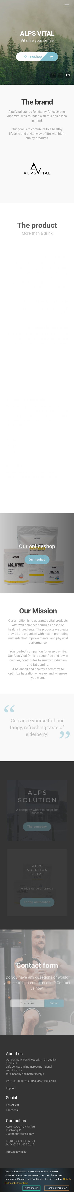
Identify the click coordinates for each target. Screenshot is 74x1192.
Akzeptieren (31, 1187)
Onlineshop (37, 561)
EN (68, 75)
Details (67, 1179)
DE (53, 75)
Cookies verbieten (57, 1187)
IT (60, 75)
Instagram (12, 1104)
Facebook (12, 1110)
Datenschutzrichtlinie (16, 1183)
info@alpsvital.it (16, 1151)
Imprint (10, 1088)
